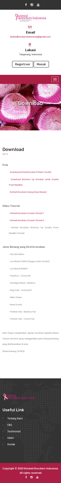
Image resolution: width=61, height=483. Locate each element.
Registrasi (22, 64)
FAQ (9, 424)
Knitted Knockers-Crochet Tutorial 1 (27, 213)
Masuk (41, 64)
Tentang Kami (15, 418)
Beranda (20, 111)
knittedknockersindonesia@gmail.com (30, 36)
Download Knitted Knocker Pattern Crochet (30, 172)
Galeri (10, 437)
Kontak (11, 444)
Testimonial (13, 431)
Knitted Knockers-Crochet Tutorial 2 (27, 220)
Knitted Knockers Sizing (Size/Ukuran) (28, 192)
